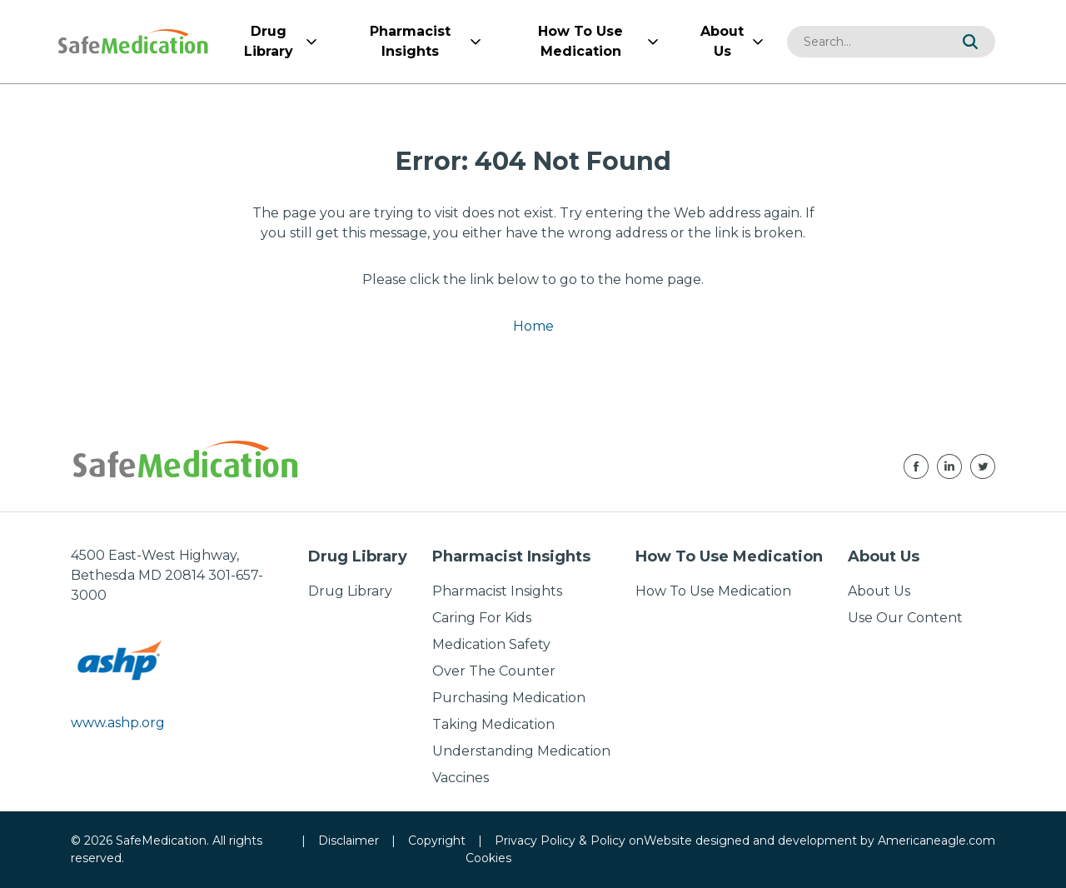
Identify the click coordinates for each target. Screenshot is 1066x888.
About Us (879, 591)
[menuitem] (268, 41)
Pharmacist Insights (497, 591)
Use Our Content (905, 618)
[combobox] (866, 41)
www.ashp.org (118, 723)
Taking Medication (493, 724)
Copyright (437, 840)
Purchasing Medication (508, 698)
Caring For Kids (481, 618)
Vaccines (460, 778)
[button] (970, 41)
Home (533, 326)
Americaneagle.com (936, 840)
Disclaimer (348, 840)
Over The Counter (493, 671)
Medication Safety (491, 644)
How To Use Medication (713, 591)
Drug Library (350, 591)
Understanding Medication (521, 751)
